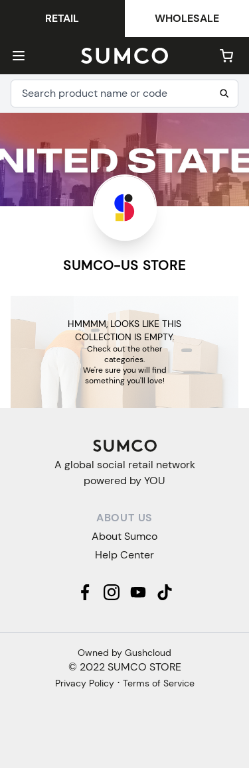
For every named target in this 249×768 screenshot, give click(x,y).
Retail (62, 18)
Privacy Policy (84, 683)
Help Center (124, 555)
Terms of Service (159, 683)
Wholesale (187, 18)
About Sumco (124, 536)
